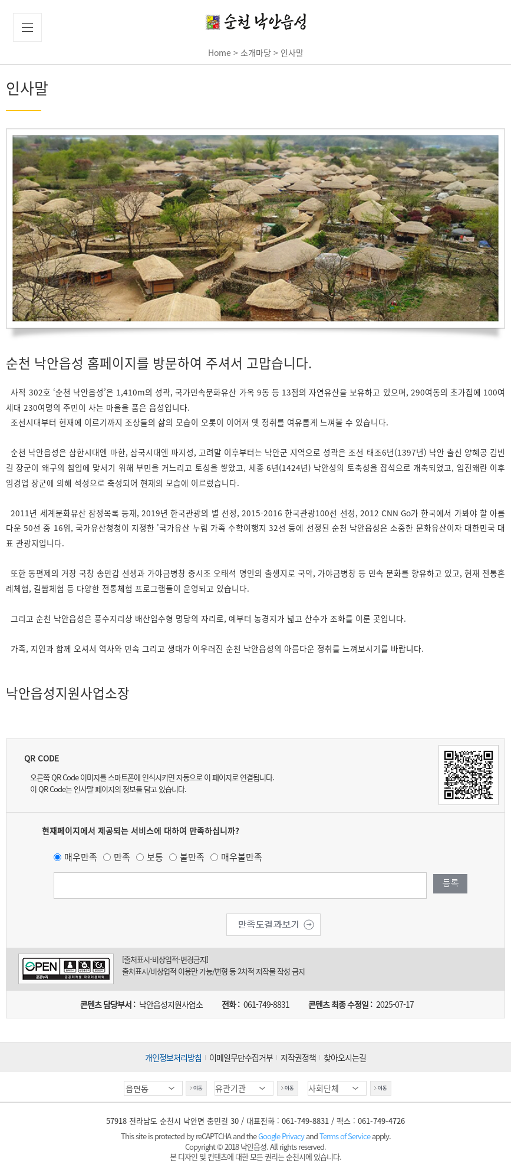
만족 (122, 856)
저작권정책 (298, 1057)
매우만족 (80, 856)
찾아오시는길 (345, 1057)
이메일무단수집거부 (241, 1057)
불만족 (192, 856)
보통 (155, 856)
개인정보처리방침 (173, 1057)
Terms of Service (344, 1136)
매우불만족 (241, 856)
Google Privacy (282, 1136)
